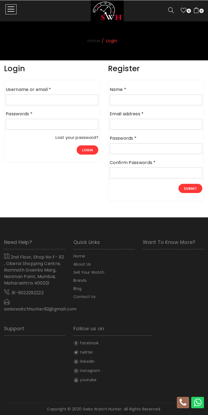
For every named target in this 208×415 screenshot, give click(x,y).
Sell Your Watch (89, 272)
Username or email (28, 89)
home (93, 41)
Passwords (19, 114)
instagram (86, 370)
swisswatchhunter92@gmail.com (40, 305)
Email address (127, 114)
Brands (80, 280)
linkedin (84, 361)
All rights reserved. (142, 409)
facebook (86, 343)
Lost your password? (77, 137)
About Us (82, 264)
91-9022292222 (28, 293)
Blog (77, 288)
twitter (83, 352)
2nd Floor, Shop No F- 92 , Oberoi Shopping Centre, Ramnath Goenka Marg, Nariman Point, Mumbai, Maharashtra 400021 (34, 269)
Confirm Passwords (133, 162)
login (87, 150)
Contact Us (84, 296)
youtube (84, 380)
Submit (190, 188)
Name (118, 89)
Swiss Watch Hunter (102, 409)
